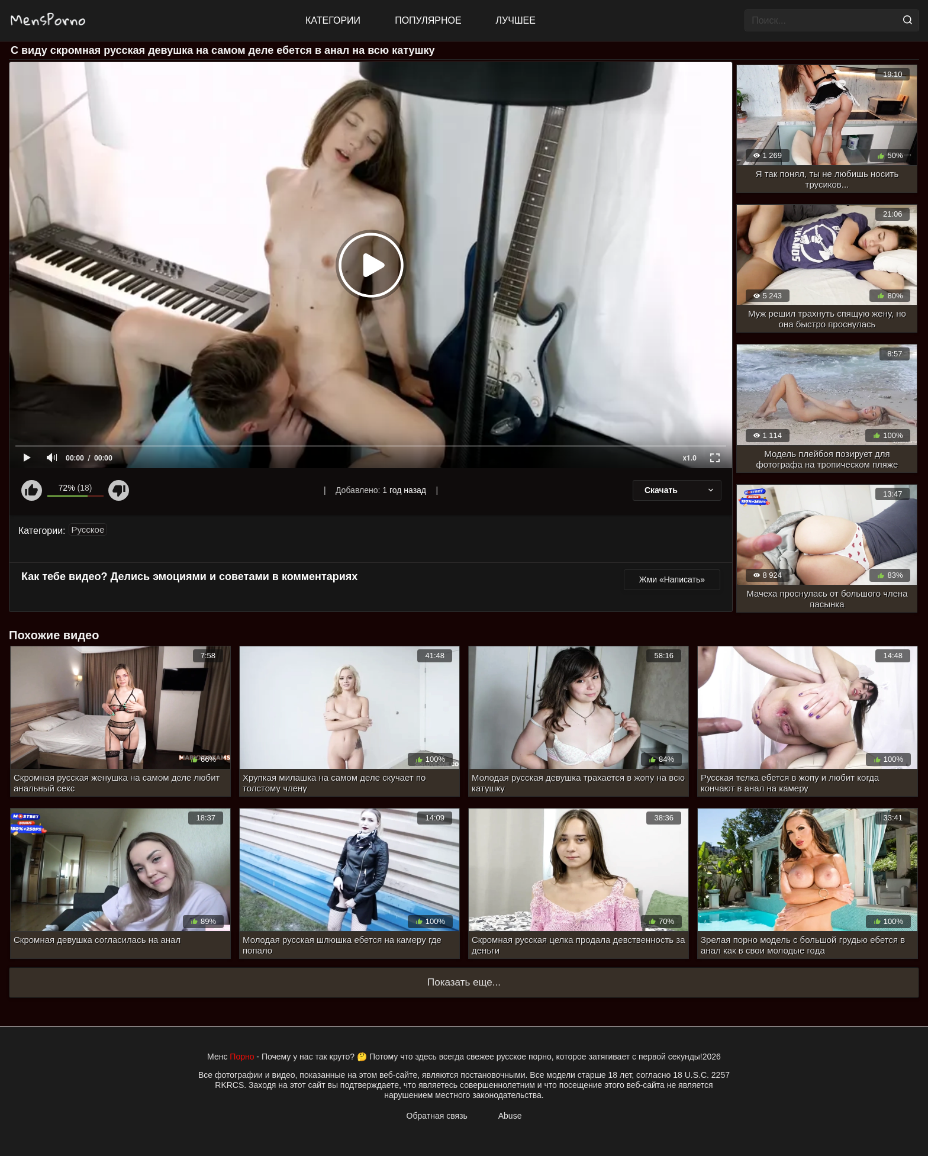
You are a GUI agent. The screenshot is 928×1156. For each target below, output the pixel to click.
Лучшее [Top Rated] (516, 20)
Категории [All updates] (332, 20)
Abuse (510, 1115)
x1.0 (690, 458)
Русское (88, 529)
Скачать (680, 490)
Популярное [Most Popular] (428, 20)
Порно (242, 1056)
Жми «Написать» (672, 579)
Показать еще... (464, 982)
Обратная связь (437, 1115)
